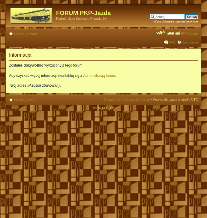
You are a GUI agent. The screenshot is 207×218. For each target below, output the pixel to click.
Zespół (108, 99)
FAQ (172, 42)
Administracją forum (99, 75)
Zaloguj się (190, 42)
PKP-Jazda (182, 33)
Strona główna (25, 34)
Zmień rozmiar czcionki (160, 32)
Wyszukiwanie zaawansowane (176, 21)
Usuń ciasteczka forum (133, 99)
